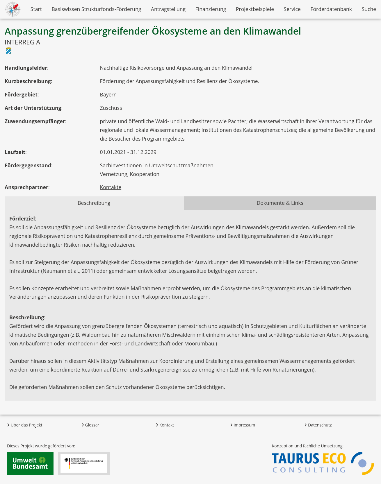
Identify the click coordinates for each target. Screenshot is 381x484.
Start (36, 9)
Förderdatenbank (331, 9)
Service (292, 9)
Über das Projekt (24, 425)
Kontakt (165, 425)
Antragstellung (168, 9)
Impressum (242, 425)
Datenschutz (318, 425)
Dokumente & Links (280, 202)
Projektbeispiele (255, 9)
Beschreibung (94, 202)
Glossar (90, 425)
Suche (369, 9)
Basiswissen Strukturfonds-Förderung (96, 9)
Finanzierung (210, 9)
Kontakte (111, 187)
